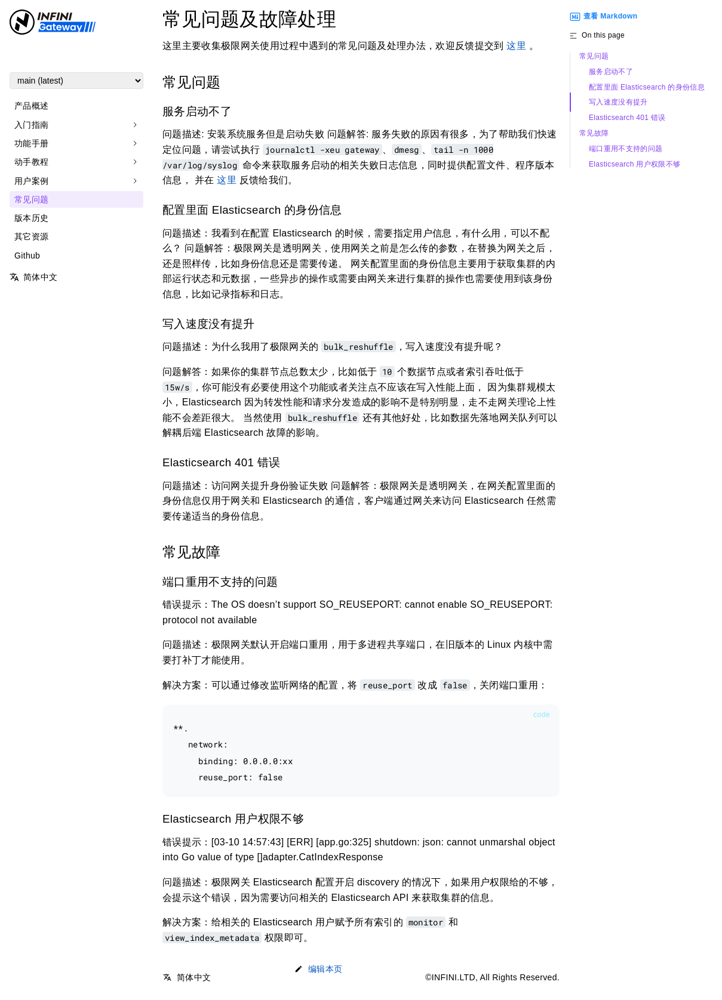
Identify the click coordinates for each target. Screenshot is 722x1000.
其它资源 (31, 236)
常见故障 (594, 133)
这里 (516, 46)
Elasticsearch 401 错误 (627, 118)
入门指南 (31, 125)
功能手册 (31, 143)
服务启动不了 (611, 72)
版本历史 (31, 218)
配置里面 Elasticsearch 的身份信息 (647, 87)
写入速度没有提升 (618, 102)
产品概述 (31, 105)
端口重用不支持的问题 (625, 149)
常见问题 (31, 199)
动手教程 (31, 162)
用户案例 (31, 181)
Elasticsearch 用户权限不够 (634, 164)
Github (27, 255)
